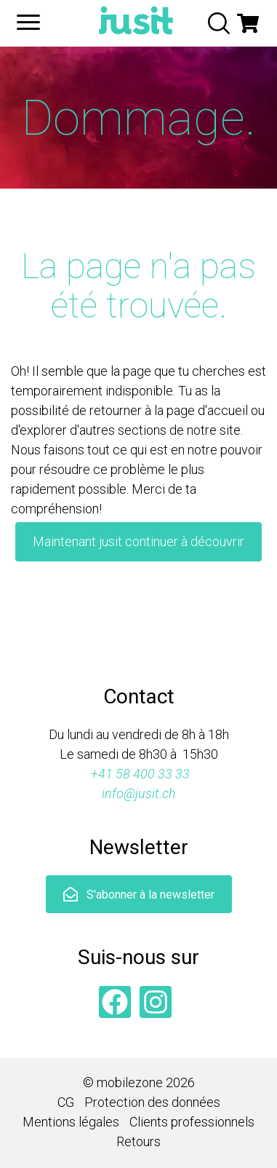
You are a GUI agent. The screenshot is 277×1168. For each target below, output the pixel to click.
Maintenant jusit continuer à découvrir (138, 541)
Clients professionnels (191, 1121)
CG (65, 1102)
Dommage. (138, 118)
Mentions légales (71, 1121)
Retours (138, 1141)
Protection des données (152, 1102)
